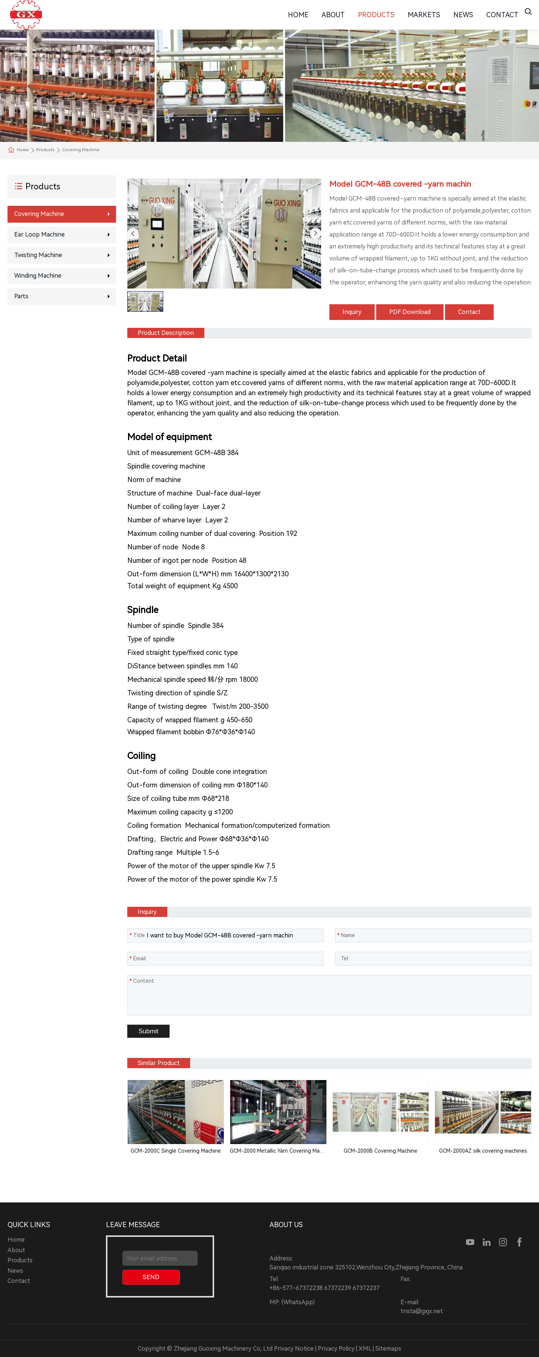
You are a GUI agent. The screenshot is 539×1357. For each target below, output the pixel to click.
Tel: (343, 958)
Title (137, 935)
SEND (151, 1277)
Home (298, 15)
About (333, 15)
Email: (138, 958)
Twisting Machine (38, 255)
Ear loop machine (39, 234)
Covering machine (39, 213)
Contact (502, 15)
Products (376, 15)
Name (346, 935)
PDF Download (409, 311)
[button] (132, 233)
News (463, 15)
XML (365, 1348)
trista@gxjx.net (422, 1311)
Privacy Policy (336, 1348)
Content (142, 981)
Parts (21, 296)
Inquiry (352, 311)
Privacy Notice (294, 1348)
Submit (148, 1031)
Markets (424, 15)
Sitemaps (388, 1348)
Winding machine (37, 275)
